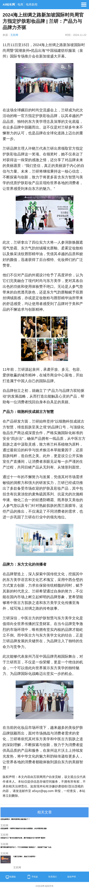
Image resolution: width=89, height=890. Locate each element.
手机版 (32, 876)
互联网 (14, 35)
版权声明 (71, 877)
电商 (20, 4)
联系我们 (52, 877)
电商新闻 (31, 4)
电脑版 (10, 877)
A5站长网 (9, 4)
